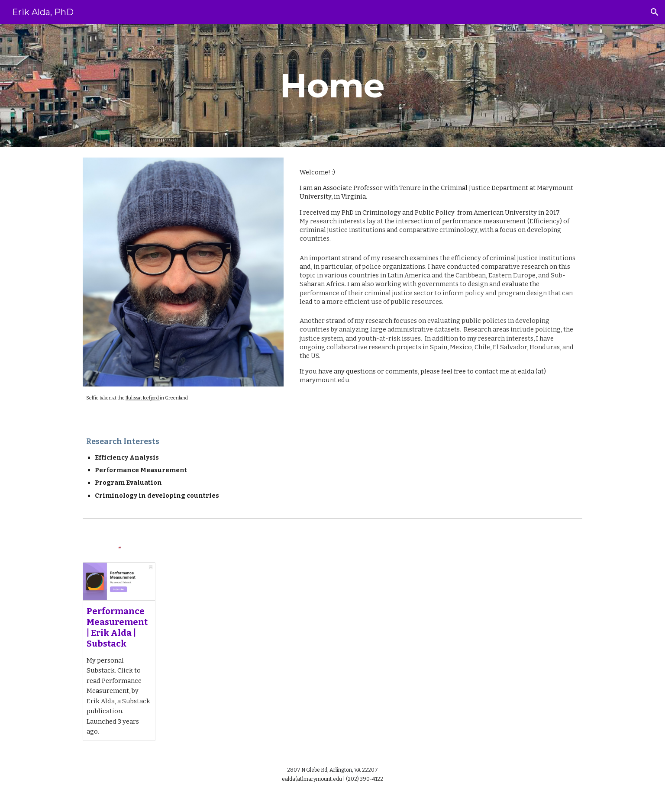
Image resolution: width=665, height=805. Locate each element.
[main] (332, 86)
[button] (654, 12)
